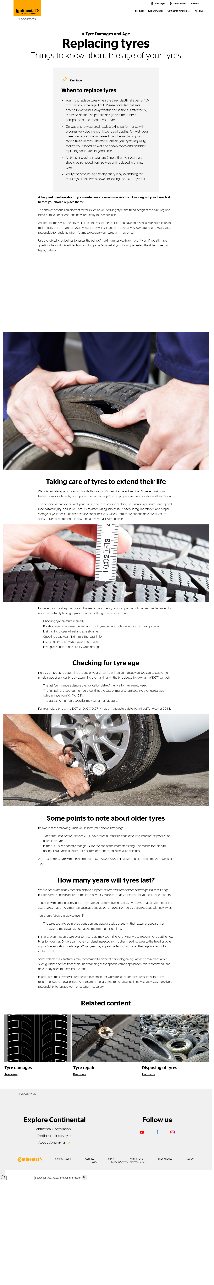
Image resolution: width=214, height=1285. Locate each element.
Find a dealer (179, 4)
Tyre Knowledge (155, 11)
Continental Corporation (52, 1129)
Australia (195, 4)
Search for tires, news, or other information (58, 1178)
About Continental (52, 1142)
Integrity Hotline (63, 1159)
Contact (89, 1159)
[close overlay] (2, 1172)
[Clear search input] (84, 1177)
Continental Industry (52, 1136)
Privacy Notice (164, 1159)
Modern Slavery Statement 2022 (128, 1162)
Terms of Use (136, 1159)
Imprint (111, 1159)
